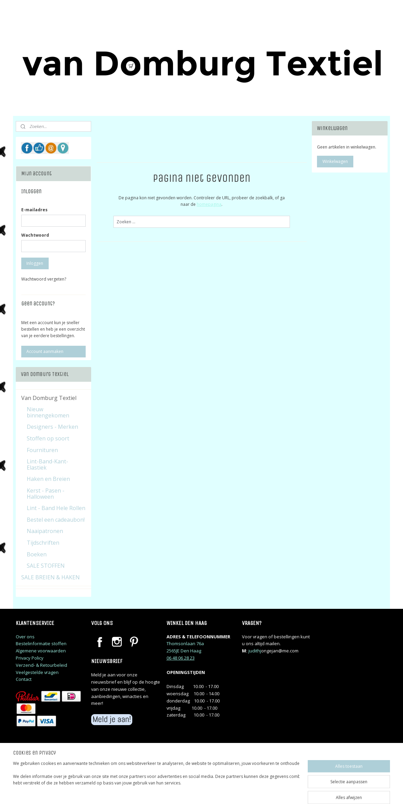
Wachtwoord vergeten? (43, 279)
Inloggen (34, 263)
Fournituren (42, 450)
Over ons (25, 637)
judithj (254, 651)
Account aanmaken (44, 351)
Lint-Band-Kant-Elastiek (47, 464)
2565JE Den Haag (184, 651)
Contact (24, 679)
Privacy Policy (30, 658)
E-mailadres (34, 210)
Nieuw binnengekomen (48, 412)
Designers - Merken (52, 426)
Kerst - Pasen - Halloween (45, 493)
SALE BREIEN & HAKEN (50, 577)
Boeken (37, 554)
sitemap (230, 791)
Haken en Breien (48, 479)
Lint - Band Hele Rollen (56, 508)
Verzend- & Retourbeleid (41, 665)
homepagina (209, 204)
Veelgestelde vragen (37, 672)
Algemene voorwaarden (41, 651)
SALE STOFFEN (46, 565)
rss (245, 791)
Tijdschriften (43, 542)
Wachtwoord (35, 235)
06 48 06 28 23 (181, 658)
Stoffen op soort (48, 438)
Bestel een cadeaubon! (56, 519)
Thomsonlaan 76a (185, 643)
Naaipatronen (45, 531)
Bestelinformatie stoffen (41, 643)
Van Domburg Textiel (48, 398)
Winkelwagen (335, 161)
